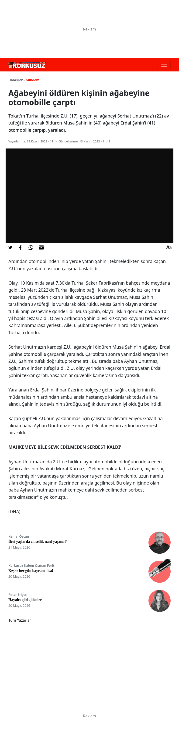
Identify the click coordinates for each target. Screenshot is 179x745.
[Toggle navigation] (164, 64)
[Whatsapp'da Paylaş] (30, 247)
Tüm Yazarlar (19, 620)
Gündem (32, 80)
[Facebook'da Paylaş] (20, 247)
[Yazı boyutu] (168, 247)
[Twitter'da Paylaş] (10, 247)
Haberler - (16, 80)
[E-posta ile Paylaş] (41, 247)
